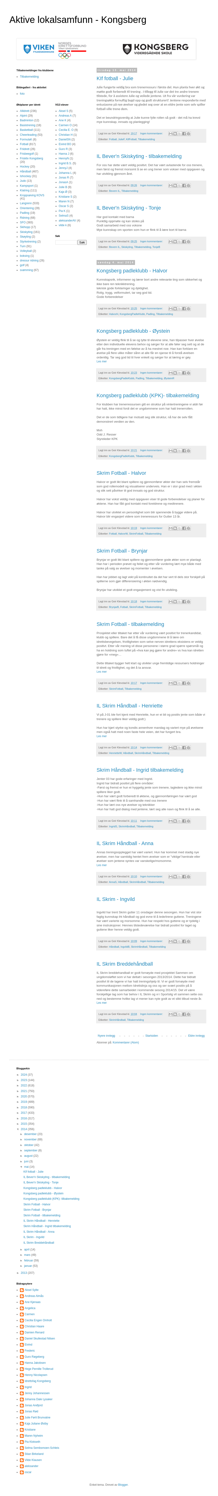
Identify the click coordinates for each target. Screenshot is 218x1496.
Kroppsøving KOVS (32, 195)
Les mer (102, 361)
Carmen (30, 1314)
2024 (24, 1074)
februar (29, 1260)
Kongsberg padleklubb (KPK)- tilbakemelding (148, 395)
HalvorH (113, 314)
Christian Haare (34, 1326)
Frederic (30, 1350)
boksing (25, 255)
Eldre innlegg (196, 1035)
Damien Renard (34, 1332)
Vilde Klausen (33, 1460)
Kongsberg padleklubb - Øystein (133, 331)
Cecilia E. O (66, 130)
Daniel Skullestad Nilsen (40, 1338)
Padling (150, 314)
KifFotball (131, 139)
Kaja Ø (63, 191)
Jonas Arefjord (34, 1405)
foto (22, 93)
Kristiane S (65, 196)
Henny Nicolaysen (36, 1375)
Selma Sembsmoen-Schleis (42, 1448)
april (27, 1249)
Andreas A (65, 115)
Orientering (27, 208)
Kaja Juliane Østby (36, 1423)
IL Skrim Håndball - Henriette (130, 706)
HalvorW (123, 533)
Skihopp (25, 227)
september (31, 1150)
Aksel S (63, 111)
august (28, 1155)
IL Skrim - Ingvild (116, 899)
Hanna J (64, 153)
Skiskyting (127, 247)
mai (27, 1166)
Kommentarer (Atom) (126, 1042)
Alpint (23, 115)
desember (31, 1134)
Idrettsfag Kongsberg (38, 1381)
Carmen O (65, 125)
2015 (24, 1123)
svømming (26, 270)
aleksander (31, 1466)
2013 (24, 1273)
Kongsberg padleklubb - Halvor (132, 271)
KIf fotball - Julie (115, 78)
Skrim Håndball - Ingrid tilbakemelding (140, 770)
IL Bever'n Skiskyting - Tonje (129, 208)
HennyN (64, 158)
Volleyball (26, 251)
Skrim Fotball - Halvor (121, 473)
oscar (28, 1472)
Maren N (64, 201)
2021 (24, 1091)
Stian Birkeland (34, 1454)
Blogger (123, 1484)
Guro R (63, 149)
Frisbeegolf (27, 153)
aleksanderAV (67, 220)
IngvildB (124, 946)
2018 (24, 1107)
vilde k (63, 225)
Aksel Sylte (31, 1290)
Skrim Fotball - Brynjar (122, 551)
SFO (23, 222)
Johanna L (65, 173)
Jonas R (64, 177)
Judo (23, 180)
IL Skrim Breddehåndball (125, 964)
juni (26, 1161)
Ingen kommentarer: (152, 133)
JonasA (63, 182)
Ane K (63, 120)
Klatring (25, 190)
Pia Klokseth (32, 1441)
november (31, 1139)
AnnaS (113, 882)
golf (22, 265)
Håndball (128, 753)
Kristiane (30, 1429)
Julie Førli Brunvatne (37, 1417)
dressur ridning (29, 260)
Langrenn (26, 203)
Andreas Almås (34, 1296)
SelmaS (64, 215)
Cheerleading (28, 134)
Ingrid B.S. (65, 163)
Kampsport (27, 185)
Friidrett (25, 149)
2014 (24, 1129)
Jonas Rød (31, 1411)
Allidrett (24, 111)
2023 (24, 1080)
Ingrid (28, 1387)
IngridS (113, 826)
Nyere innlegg (106, 1035)
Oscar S (64, 206)
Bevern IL (114, 190)
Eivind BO (65, 144)
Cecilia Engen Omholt (38, 1320)
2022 (24, 1085)
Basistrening (27, 125)
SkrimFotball (136, 533)
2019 (24, 1101)
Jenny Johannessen (37, 1393)
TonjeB (156, 247)
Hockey (24, 166)
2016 (24, 1118)
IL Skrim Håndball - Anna (125, 843)
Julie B (63, 187)
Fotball (113, 139)
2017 (24, 1112)
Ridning (25, 217)
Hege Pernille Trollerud (39, 1369)
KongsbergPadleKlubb (132, 314)
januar (28, 1265)
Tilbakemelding (146, 139)
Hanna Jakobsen (35, 1362)
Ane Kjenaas (33, 1302)
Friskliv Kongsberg (31, 158)
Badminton (26, 120)
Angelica (30, 1308)
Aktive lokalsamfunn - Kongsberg (78, 19)
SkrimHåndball (143, 753)
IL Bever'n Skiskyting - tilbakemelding (139, 156)
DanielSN (65, 139)
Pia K (62, 211)
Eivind (28, 1344)
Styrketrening (28, 241)
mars (27, 1255)
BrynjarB (114, 607)
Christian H (66, 134)
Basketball (26, 130)
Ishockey (25, 176)
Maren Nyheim (34, 1435)
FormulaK (26, 139)
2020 (24, 1096)
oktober (29, 1145)
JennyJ (63, 168)
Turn (23, 246)
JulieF (121, 139)
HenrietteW (115, 753)
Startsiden (151, 1035)
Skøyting (25, 236)
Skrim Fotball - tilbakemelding (130, 624)
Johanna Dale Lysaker (39, 1399)
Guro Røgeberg (34, 1356)
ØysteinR (169, 378)
